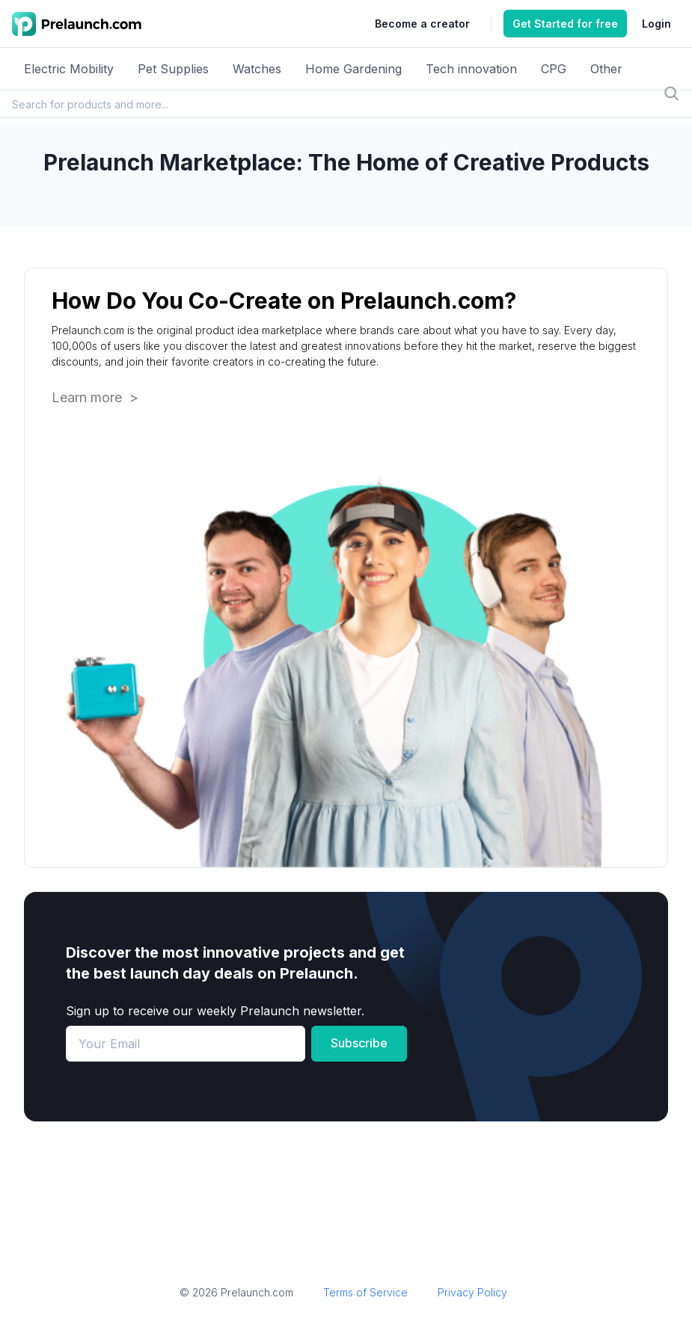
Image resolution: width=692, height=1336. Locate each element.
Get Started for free (565, 23)
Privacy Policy (472, 1292)
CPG (553, 68)
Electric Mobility (69, 68)
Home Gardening (353, 68)
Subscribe (359, 1042)
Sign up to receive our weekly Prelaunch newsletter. (215, 1010)
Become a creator (422, 23)
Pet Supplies (173, 68)
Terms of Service (365, 1292)
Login (656, 23)
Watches (257, 68)
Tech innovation (471, 68)
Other (606, 68)
